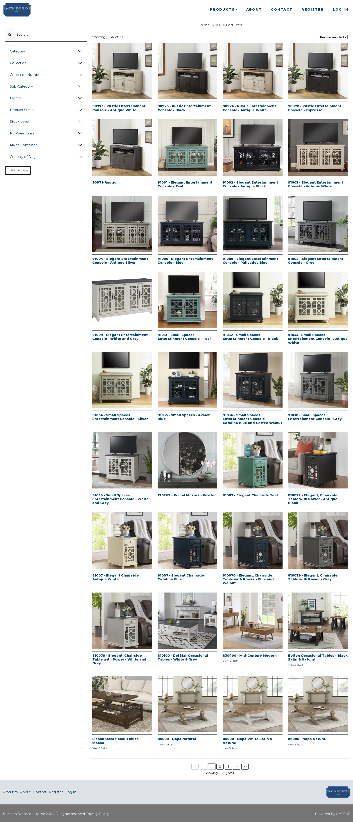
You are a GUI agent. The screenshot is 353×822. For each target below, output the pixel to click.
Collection (18, 63)
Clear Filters (18, 170)
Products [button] (222, 9)
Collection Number (26, 75)
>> (245, 766)
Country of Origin (24, 157)
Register (312, 9)
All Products (229, 25)
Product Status (22, 110)
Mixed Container (23, 145)
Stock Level (19, 122)
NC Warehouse (22, 133)
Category (17, 51)
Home (204, 25)
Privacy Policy (97, 814)
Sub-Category (21, 86)
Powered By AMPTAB (332, 814)
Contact (282, 9)
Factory (16, 98)
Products (10, 792)
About (254, 9)
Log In (340, 9)
